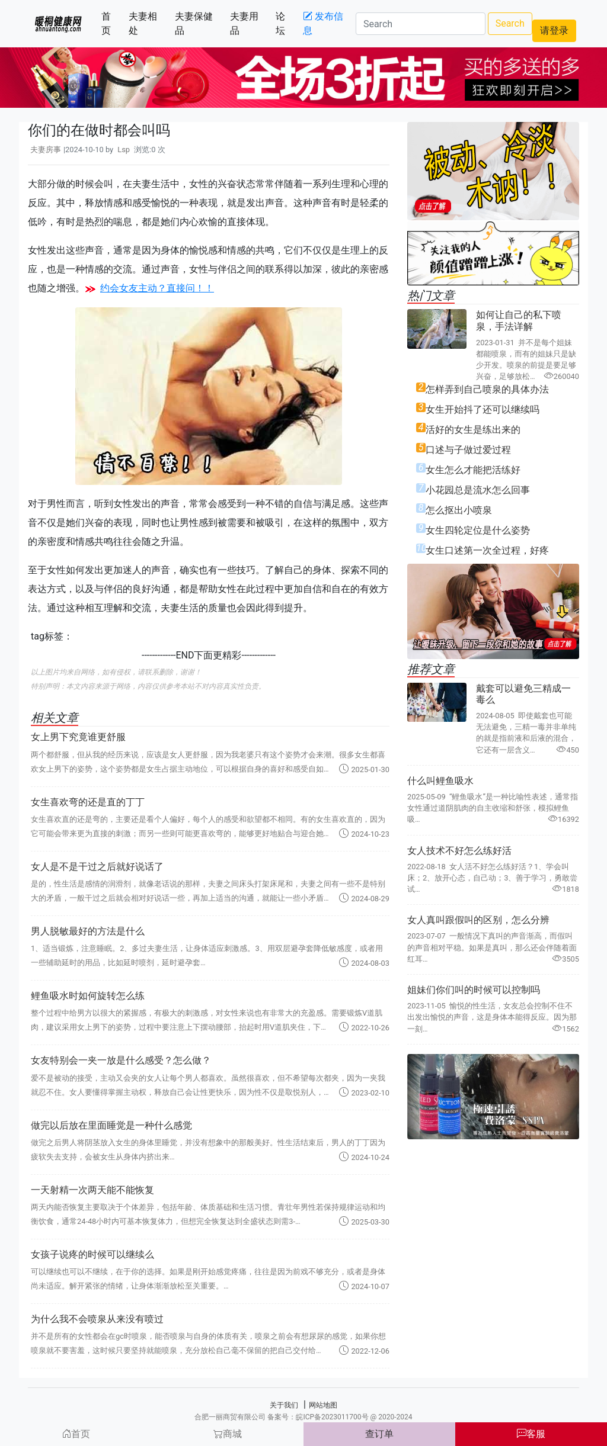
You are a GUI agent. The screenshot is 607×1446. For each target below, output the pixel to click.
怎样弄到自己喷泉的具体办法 (487, 389)
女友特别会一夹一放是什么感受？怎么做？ (121, 1060)
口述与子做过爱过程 (468, 449)
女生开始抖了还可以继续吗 (482, 409)
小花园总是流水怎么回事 (478, 490)
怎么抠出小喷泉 (459, 510)
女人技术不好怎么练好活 (459, 850)
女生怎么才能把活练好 (473, 469)
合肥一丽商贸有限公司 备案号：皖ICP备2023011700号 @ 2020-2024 (303, 1417)
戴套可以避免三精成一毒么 (523, 694)
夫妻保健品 (198, 23)
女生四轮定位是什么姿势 (478, 530)
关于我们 (284, 1405)
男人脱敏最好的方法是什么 (88, 931)
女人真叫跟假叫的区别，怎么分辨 (478, 920)
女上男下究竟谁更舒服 (78, 737)
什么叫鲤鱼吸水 (440, 780)
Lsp (123, 149)
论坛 (287, 23)
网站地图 (323, 1405)
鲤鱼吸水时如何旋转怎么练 (88, 995)
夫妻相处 (149, 23)
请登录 (554, 30)
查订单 (379, 1433)
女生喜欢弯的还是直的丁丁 (88, 802)
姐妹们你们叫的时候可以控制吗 (473, 989)
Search (510, 23)
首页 (112, 23)
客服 (531, 1433)
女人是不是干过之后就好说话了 (97, 866)
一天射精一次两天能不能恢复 (92, 1190)
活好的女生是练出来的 (473, 429)
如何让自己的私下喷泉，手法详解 (518, 320)
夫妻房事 (45, 149)
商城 (227, 1433)
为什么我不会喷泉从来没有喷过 (97, 1319)
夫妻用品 (250, 23)
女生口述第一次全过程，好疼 (487, 550)
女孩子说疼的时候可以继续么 (92, 1254)
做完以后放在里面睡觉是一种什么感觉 (111, 1125)
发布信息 (323, 23)
